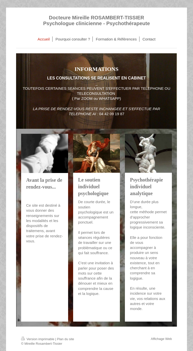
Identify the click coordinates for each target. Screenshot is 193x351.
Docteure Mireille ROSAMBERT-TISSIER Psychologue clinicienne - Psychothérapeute (96, 20)
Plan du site (65, 339)
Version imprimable (38, 339)
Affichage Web (161, 339)
